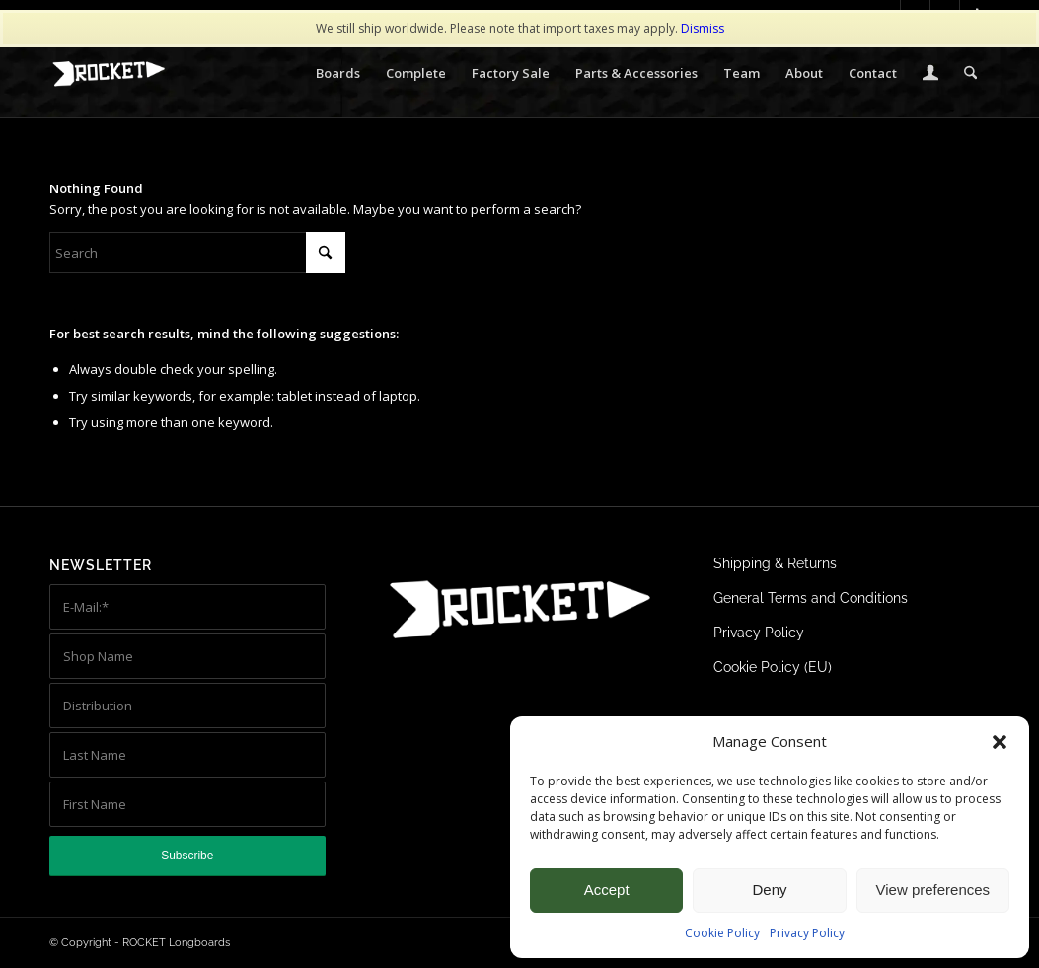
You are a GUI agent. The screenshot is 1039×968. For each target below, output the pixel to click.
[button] (999, 742)
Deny (769, 889)
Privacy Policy (807, 933)
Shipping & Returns (775, 563)
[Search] (970, 73)
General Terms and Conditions (810, 598)
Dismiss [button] (702, 28)
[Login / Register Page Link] (930, 75)
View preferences (933, 889)
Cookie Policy (722, 933)
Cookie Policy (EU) (772, 667)
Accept (607, 889)
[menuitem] (338, 73)
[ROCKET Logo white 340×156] (108, 73)
